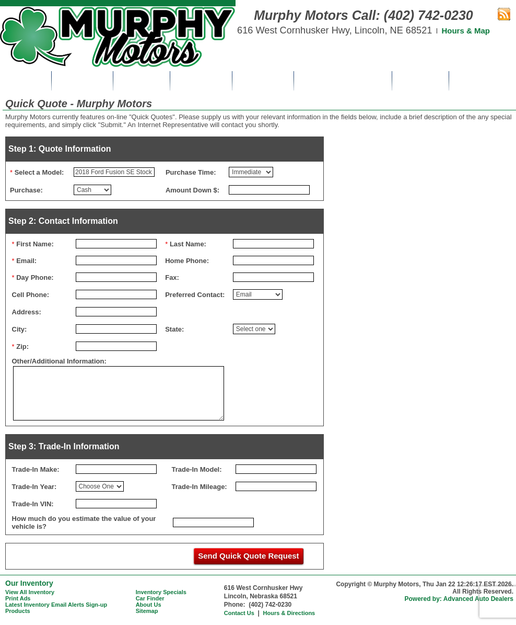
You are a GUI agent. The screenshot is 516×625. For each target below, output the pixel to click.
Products (17, 611)
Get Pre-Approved (343, 80)
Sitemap (147, 611)
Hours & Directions (289, 613)
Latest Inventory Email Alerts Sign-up (56, 604)
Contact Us (483, 80)
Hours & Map (465, 30)
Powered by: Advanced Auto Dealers (459, 599)
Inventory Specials (161, 592)
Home (26, 80)
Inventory (82, 80)
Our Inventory (29, 583)
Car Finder (263, 80)
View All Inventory (29, 592)
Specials (142, 80)
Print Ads (200, 80)
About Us (420, 80)
